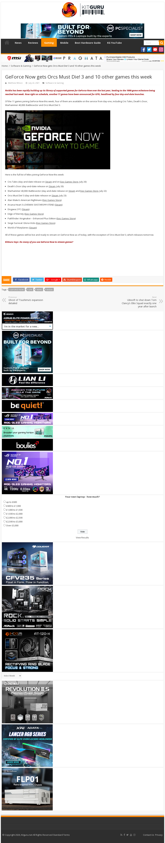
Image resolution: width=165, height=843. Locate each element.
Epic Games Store (69, 181)
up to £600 (11, 502)
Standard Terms (61, 834)
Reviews (33, 42)
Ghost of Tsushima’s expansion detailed (26, 300)
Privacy (159, 834)
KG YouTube (114, 42)
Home (7, 42)
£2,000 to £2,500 (14, 517)
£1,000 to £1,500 (14, 509)
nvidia (49, 289)
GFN (30, 289)
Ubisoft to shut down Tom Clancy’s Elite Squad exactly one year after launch (139, 302)
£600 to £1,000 (13, 505)
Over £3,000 (12, 525)
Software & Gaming (21, 65)
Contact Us (148, 834)
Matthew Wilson (15, 83)
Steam (48, 181)
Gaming (49, 42)
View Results (82, 537)
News (18, 42)
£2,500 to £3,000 (14, 521)
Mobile (64, 42)
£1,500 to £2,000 (14, 513)
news (39, 289)
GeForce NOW (17, 289)
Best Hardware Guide (88, 42)
